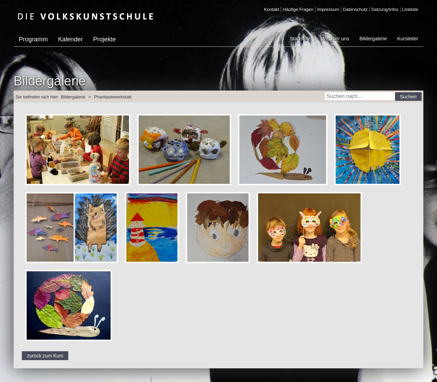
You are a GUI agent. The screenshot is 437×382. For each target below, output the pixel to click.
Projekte (104, 39)
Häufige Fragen (298, 9)
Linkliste (410, 9)
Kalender (70, 39)
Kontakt (271, 9)
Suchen (408, 96)
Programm (33, 39)
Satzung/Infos (385, 9)
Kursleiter (407, 38)
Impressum (328, 9)
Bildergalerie (373, 38)
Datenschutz (355, 9)
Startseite (300, 38)
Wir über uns (335, 38)
